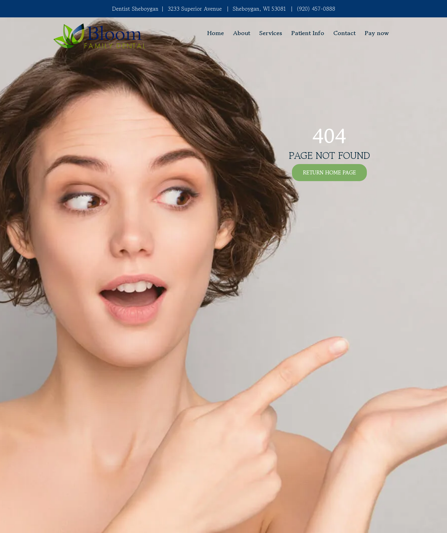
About (241, 33)
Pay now (377, 33)
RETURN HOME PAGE (329, 172)
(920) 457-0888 (316, 9)
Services (270, 33)
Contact (344, 33)
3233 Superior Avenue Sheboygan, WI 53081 (222, 9)
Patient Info (307, 33)
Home (215, 33)
